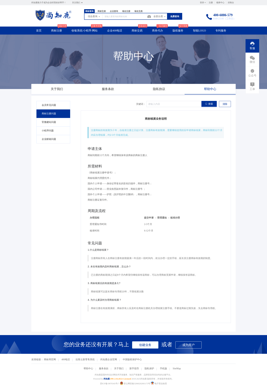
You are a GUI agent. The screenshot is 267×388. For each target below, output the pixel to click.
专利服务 (220, 30)
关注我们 (77, 2)
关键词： (141, 104)
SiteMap (177, 368)
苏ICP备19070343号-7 (109, 383)
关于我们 (119, 368)
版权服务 (177, 30)
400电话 (65, 359)
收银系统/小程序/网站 (85, 30)
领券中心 (220, 2)
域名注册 (126, 11)
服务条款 (103, 368)
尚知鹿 (107, 379)
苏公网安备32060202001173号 (135, 383)
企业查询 (114, 11)
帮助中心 (88, 368)
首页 (39, 30)
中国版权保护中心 (132, 359)
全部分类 (159, 17)
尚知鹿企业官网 (108, 359)
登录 (202, 2)
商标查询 (89, 11)
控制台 (231, 2)
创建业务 (145, 345)
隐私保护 (149, 368)
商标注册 (56, 30)
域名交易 (138, 11)
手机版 (163, 368)
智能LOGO (199, 30)
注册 (211, 2)
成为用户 (188, 345)
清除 (225, 104)
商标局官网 (50, 359)
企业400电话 (114, 30)
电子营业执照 (159, 383)
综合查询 (94, 17)
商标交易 (102, 11)
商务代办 (157, 30)
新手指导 (134, 368)
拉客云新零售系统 (85, 359)
